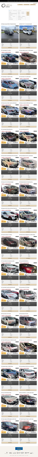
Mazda (23, 455)
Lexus (17, 455)
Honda (27, 455)
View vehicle (10, 47)
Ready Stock (19, 10)
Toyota (11, 455)
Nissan (15, 455)
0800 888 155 (35, 3)
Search (28, 12)
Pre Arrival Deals (15, 10)
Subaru (13, 455)
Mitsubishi (20, 455)
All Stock (11, 10)
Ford (25, 455)
